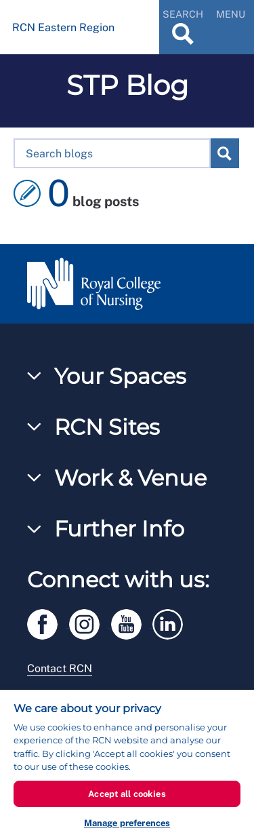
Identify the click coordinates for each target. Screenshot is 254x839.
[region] (127, 764)
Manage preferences (127, 823)
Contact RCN (59, 668)
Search (224, 153)
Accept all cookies (126, 794)
